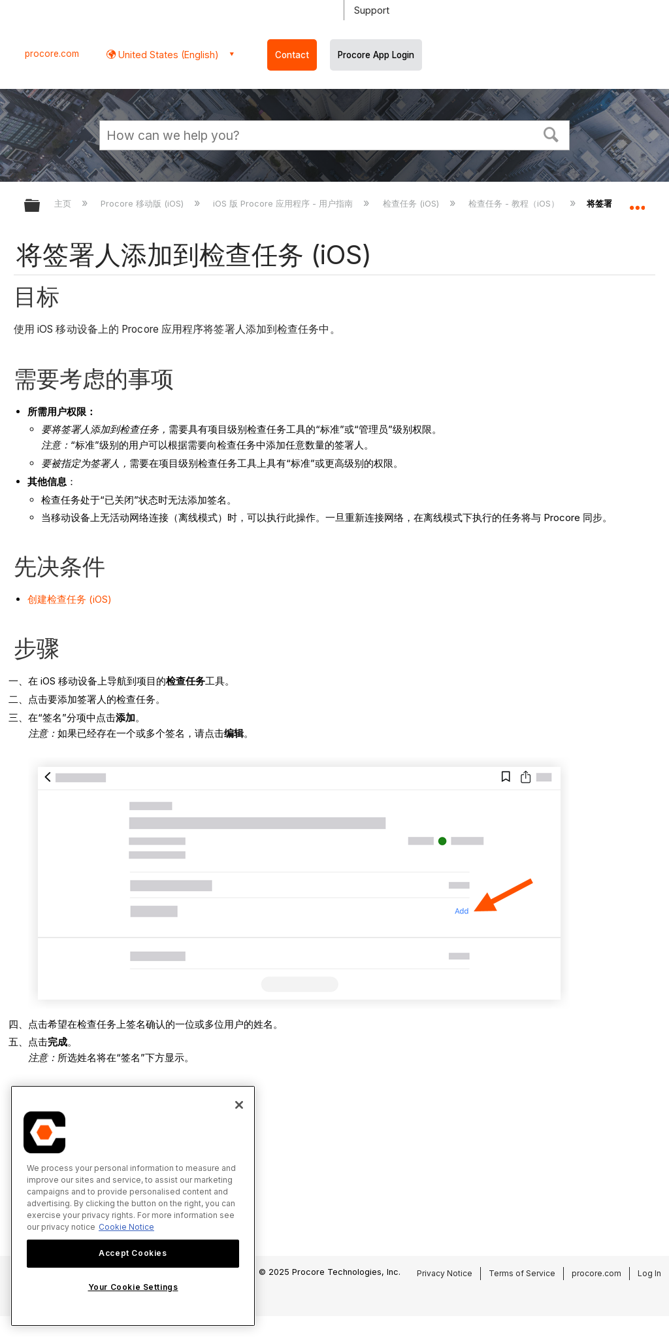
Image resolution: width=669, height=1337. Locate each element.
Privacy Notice (444, 1273)
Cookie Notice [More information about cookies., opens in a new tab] (126, 1227)
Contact (292, 55)
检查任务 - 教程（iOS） (515, 203)
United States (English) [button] (167, 54)
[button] (551, 133)
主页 (64, 203)
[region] (132, 1206)
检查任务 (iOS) (412, 203)
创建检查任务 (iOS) (69, 599)
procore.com (52, 53)
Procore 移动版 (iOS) (143, 203)
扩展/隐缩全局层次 (40, 206)
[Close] (239, 1105)
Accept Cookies (133, 1253)
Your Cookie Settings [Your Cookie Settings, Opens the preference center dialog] (133, 1287)
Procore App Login (376, 55)
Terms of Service (522, 1273)
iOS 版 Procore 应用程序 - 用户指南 (284, 203)
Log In (649, 1273)
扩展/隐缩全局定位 (637, 201)
